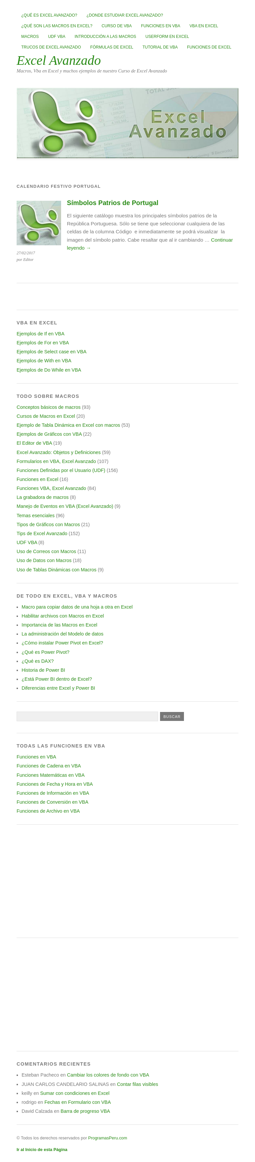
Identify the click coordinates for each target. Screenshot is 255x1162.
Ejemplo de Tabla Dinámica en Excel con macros (68, 425)
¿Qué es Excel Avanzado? (49, 15)
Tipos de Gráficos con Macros (48, 524)
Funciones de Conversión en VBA (52, 802)
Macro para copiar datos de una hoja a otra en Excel (77, 607)
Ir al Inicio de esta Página (42, 1149)
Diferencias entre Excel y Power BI (58, 688)
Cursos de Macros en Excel (46, 416)
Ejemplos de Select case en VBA (51, 351)
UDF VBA (56, 36)
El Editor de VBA (34, 443)
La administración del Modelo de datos (62, 634)
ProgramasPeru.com (107, 1137)
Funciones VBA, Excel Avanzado (51, 488)
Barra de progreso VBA (85, 1111)
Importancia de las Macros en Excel (59, 625)
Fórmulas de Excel (111, 47)
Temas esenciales (35, 515)
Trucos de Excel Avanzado (51, 47)
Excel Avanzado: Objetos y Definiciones (59, 452)
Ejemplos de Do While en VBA (49, 370)
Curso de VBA (117, 26)
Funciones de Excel (209, 47)
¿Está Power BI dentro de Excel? (57, 679)
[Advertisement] (127, 881)
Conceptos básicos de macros (49, 407)
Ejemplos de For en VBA (43, 342)
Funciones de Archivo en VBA (48, 811)
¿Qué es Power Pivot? (45, 652)
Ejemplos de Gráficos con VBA (49, 434)
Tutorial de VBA (160, 47)
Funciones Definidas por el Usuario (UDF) (61, 470)
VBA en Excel (204, 26)
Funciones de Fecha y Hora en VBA (55, 784)
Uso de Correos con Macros (46, 551)
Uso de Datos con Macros (44, 560)
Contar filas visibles (137, 1084)
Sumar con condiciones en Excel (75, 1093)
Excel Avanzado (59, 60)
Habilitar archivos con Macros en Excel (63, 616)
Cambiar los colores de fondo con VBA (108, 1075)
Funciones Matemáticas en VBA (51, 775)
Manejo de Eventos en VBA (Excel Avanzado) (65, 506)
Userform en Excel (167, 36)
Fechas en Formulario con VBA (77, 1102)
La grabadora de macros (43, 497)
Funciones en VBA (160, 26)
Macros (30, 36)
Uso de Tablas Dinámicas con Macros (56, 569)
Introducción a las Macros (105, 36)
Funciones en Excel (37, 479)
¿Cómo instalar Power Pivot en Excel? (62, 642)
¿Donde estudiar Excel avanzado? (125, 15)
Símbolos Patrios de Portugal (112, 202)
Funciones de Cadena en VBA (49, 765)
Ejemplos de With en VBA (44, 360)
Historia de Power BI (43, 670)
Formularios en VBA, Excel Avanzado (56, 461)
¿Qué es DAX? (38, 661)
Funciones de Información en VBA (53, 793)
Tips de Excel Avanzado (42, 533)
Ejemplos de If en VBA (40, 333)
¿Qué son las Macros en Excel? (56, 26)
